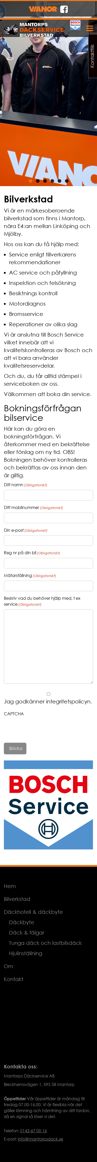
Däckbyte (21, 922)
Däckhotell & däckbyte (33, 912)
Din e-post (26, 530)
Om (8, 966)
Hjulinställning (25, 953)
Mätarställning (30, 575)
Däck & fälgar (26, 933)
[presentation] (43, 729)
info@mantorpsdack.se (40, 1139)
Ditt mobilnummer (33, 507)
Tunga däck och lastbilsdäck (45, 943)
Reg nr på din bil (32, 553)
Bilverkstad (17, 899)
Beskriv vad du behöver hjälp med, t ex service (42, 601)
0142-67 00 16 (33, 1130)
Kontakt (13, 979)
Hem (10, 886)
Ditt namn (25, 485)
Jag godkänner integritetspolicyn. (48, 701)
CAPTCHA (14, 713)
